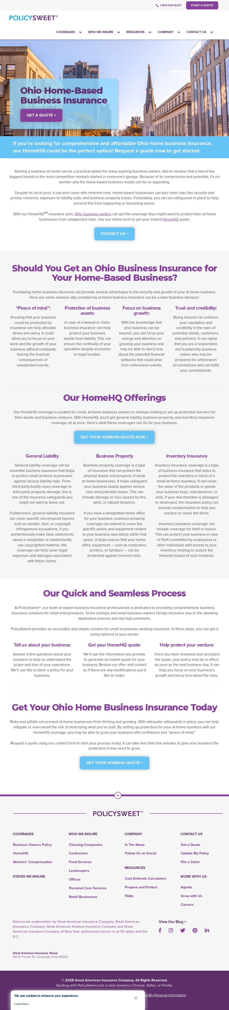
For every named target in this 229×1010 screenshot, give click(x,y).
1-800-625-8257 (168, 5)
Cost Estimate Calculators (145, 878)
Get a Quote (190, 844)
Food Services (80, 861)
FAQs (129, 895)
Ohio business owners (92, 214)
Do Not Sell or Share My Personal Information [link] (151, 995)
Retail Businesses (83, 896)
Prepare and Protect (141, 887)
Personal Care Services (88, 888)
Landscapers (79, 870)
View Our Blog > (172, 922)
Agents (186, 887)
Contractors (78, 853)
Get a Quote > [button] (41, 115)
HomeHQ (170, 219)
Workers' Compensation (32, 861)
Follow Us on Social (140, 853)
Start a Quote (202, 5)
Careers (187, 904)
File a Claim (190, 861)
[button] (135, 997)
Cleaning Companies (85, 844)
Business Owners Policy (32, 844)
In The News (135, 844)
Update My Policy (195, 853)
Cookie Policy (21, 1004)
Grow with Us (191, 895)
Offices (75, 879)
